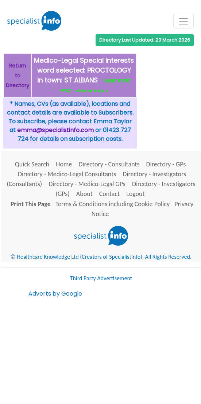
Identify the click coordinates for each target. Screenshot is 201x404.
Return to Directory (17, 75)
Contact (109, 194)
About (84, 194)
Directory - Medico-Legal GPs (87, 184)
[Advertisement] (114, 349)
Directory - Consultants (108, 164)
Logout (135, 194)
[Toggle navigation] (183, 21)
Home (64, 164)
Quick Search (32, 164)
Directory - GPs (166, 164)
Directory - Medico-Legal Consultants (67, 174)
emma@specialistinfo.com (55, 130)
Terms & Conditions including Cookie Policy (112, 204)
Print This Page (31, 204)
